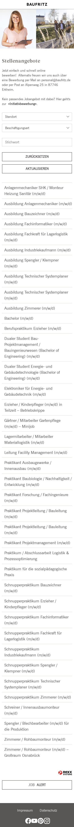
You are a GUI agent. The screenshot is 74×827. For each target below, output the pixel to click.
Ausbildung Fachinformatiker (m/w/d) (35, 223)
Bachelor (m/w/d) (18, 318)
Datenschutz (48, 810)
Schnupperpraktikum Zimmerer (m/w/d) (37, 697)
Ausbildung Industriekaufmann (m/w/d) (37, 250)
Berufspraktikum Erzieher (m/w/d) (32, 328)
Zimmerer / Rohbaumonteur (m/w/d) (34, 739)
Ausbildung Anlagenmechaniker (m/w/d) (38, 203)
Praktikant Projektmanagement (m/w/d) (37, 542)
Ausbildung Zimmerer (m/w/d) (29, 308)
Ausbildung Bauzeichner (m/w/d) (32, 213)
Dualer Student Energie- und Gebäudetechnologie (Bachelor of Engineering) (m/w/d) (32, 372)
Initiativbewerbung (22, 104)
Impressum (25, 810)
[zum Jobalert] (37, 785)
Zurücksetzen (37, 157)
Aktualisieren (37, 169)
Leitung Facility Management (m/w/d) (35, 452)
